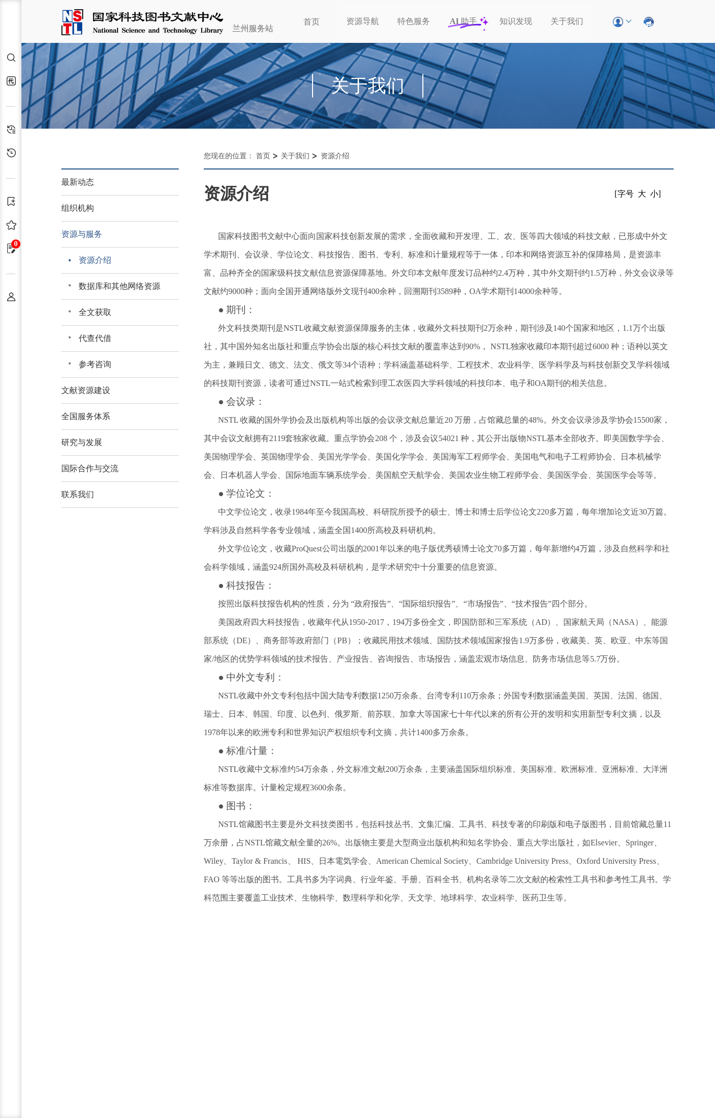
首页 (311, 21)
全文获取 (95, 312)
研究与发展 (81, 442)
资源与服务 (81, 234)
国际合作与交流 (89, 468)
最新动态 (77, 182)
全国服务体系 (85, 416)
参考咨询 (95, 364)
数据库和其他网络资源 (119, 286)
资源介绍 (95, 260)
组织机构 (77, 208)
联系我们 (77, 494)
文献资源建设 (85, 390)
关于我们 (567, 21)
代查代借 (95, 338)
